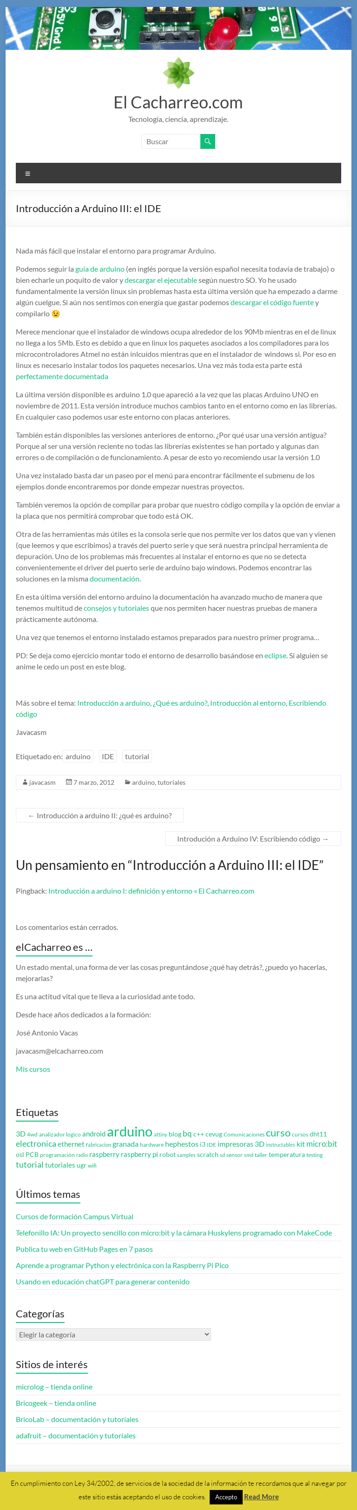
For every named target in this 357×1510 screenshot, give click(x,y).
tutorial (137, 756)
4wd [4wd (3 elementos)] (32, 1134)
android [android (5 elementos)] (94, 1134)
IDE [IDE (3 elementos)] (211, 1144)
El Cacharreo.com (178, 102)
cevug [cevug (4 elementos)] (213, 1134)
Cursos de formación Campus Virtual (74, 1216)
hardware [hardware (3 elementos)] (152, 1144)
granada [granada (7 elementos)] (125, 1143)
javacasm (42, 782)
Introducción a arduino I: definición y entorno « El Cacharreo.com (151, 890)
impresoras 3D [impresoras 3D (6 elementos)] (241, 1144)
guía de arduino (100, 268)
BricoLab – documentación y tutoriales (77, 1419)
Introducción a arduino (113, 702)
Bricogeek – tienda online (56, 1402)
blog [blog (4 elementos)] (175, 1134)
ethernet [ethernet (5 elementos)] (71, 1144)
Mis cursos (33, 1068)
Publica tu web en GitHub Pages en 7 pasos (84, 1248)
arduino (78, 756)
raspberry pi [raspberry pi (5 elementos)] (139, 1154)
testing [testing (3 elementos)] (314, 1154)
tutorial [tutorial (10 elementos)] (30, 1164)
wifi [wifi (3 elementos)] (92, 1165)
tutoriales (171, 782)
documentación (114, 578)
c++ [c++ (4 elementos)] (198, 1134)
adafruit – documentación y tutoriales (76, 1435)
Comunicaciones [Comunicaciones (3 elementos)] (244, 1134)
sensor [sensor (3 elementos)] (234, 1154)
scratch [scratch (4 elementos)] (207, 1154)
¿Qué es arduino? (180, 702)
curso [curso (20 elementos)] (278, 1132)
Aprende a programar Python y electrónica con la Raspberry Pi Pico (122, 1265)
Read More (261, 1496)
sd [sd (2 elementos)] (222, 1155)
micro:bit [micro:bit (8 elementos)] (321, 1144)
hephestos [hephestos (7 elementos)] (181, 1143)
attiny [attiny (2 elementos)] (160, 1134)
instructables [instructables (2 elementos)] (280, 1145)
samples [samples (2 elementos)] (186, 1155)
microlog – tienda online (54, 1386)
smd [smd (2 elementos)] (248, 1155)
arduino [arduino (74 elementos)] (129, 1131)
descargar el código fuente (272, 302)
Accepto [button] (226, 1497)
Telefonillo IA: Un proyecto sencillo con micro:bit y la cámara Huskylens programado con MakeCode (174, 1232)
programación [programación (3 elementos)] (57, 1154)
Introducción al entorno (248, 702)
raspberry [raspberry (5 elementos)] (104, 1154)
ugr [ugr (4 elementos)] (81, 1165)
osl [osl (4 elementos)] (20, 1154)
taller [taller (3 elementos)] (261, 1154)
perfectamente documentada (62, 376)
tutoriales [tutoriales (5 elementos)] (60, 1165)
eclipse (275, 655)
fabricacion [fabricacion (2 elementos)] (98, 1145)
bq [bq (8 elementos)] (187, 1133)
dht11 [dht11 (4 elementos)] (318, 1134)
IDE (108, 756)
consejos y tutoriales (116, 607)
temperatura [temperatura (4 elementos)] (287, 1154)
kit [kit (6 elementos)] (301, 1144)
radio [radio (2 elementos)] (82, 1155)
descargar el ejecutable (160, 279)
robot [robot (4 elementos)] (167, 1154)
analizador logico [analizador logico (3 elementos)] (60, 1134)
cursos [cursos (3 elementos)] (300, 1134)
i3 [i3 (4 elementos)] (202, 1144)
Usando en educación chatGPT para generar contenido (103, 1281)
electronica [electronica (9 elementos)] (36, 1144)
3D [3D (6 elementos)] (21, 1133)
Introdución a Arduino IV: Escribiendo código (253, 838)
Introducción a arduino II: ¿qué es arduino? (100, 815)
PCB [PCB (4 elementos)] (32, 1154)
